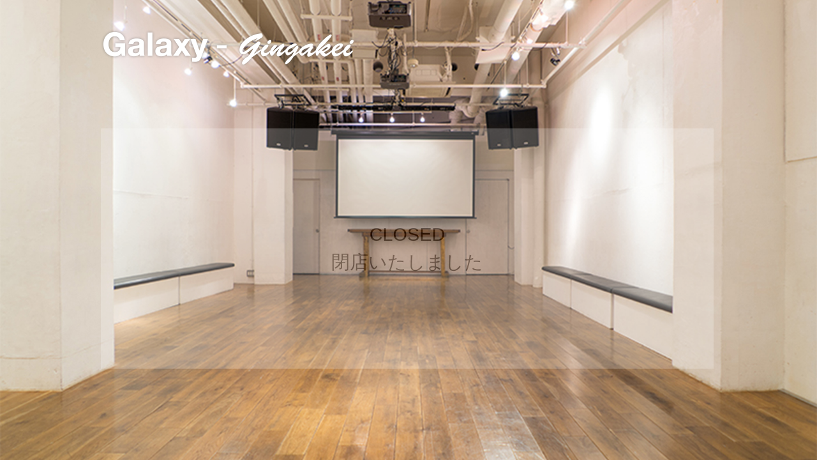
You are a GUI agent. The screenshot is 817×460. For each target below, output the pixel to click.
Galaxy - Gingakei (229, 48)
